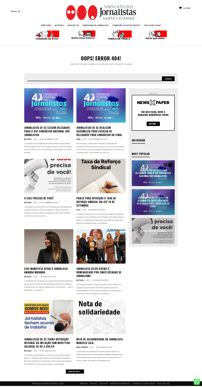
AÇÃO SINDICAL (82, 348)
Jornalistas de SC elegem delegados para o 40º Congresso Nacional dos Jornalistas (47, 132)
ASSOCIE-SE (103, 385)
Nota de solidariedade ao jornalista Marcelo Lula (99, 342)
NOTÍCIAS (28, 140)
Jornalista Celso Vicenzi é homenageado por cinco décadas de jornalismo (98, 273)
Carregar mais (75, 372)
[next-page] (170, 166)
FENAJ (78, 140)
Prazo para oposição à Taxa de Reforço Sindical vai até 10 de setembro (96, 202)
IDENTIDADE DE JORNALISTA (120, 385)
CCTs (78, 210)
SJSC (35, 140)
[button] (16, 11)
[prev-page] (165, 166)
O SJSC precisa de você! (39, 199)
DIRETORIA (84, 385)
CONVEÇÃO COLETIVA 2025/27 (144, 385)
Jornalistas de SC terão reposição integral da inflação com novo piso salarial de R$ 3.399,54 (47, 343)
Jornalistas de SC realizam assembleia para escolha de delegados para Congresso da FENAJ (99, 132)
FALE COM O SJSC (163, 385)
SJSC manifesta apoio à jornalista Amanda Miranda (46, 271)
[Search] (168, 79)
